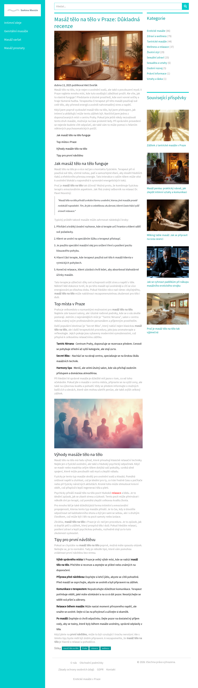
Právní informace (158, 73)
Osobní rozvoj (156, 68)
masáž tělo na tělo (70, 648)
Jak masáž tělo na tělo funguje (73, 135)
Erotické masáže (158, 30)
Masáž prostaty (14, 48)
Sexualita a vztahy (159, 62)
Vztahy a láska (156, 79)
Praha (84, 648)
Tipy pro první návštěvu (69, 155)
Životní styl (155, 52)
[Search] (118, 6)
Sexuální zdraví (158, 57)
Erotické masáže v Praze (86, 679)
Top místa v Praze (66, 142)
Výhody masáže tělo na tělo (71, 148)
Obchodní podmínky (91, 662)
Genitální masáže (16, 31)
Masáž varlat (12, 39)
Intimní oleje (12, 23)
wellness (105, 648)
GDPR (100, 669)
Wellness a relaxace (160, 46)
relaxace (116, 493)
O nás (73, 662)
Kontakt (110, 669)
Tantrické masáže (159, 41)
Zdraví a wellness (159, 36)
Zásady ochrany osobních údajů (76, 669)
